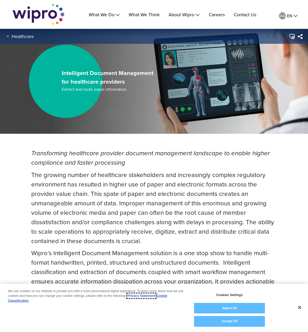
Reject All (229, 308)
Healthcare (23, 36)
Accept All (229, 321)
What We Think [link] (144, 14)
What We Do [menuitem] (104, 14)
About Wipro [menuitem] (184, 14)
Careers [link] (217, 14)
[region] (154, 308)
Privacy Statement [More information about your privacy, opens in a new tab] (141, 296)
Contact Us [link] (245, 14)
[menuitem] (288, 15)
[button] (292, 36)
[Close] (299, 307)
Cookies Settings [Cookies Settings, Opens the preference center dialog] (229, 295)
